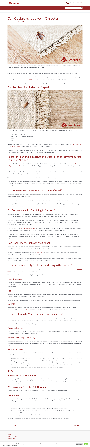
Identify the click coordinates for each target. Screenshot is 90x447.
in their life (25, 309)
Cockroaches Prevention (30, 7)
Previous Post (13, 425)
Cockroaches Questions (43, 7)
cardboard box (40, 252)
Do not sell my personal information (9, 445)
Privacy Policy (11, 438)
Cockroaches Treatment (18, 7)
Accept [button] (86, 444)
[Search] (81, 8)
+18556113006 (78, 2)
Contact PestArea (12, 436)
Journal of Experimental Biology (29, 228)
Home (9, 7)
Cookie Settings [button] (79, 444)
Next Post (77, 425)
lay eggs (31, 79)
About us (53, 7)
